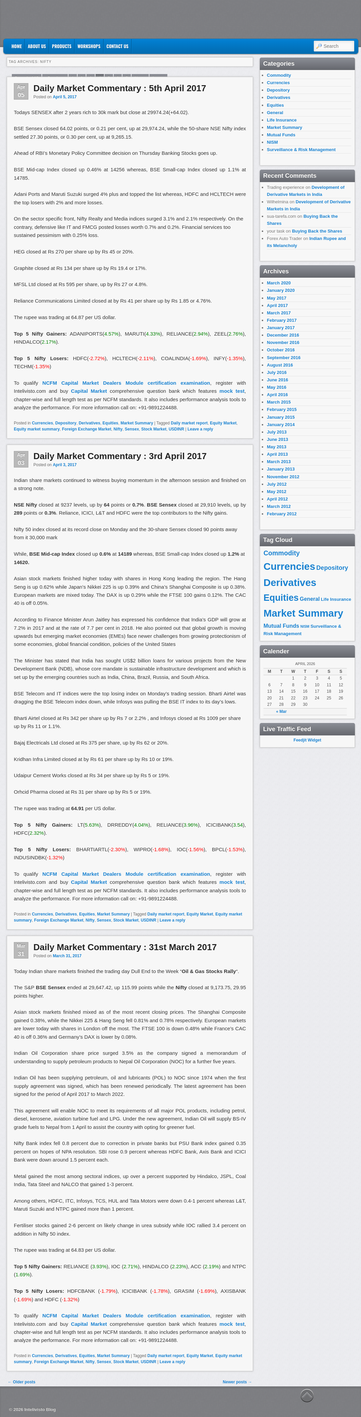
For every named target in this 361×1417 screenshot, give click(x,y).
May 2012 (276, 491)
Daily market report (189, 423)
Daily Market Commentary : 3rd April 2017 (119, 456)
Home (16, 46)
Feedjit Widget (307, 740)
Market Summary (136, 423)
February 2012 (282, 513)
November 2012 (283, 476)
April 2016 (277, 394)
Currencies (42, 423)
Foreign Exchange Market (86, 429)
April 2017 (277, 305)
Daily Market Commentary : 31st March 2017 (125, 947)
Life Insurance (282, 120)
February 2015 (282, 409)
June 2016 (277, 379)
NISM (272, 142)
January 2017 (281, 327)
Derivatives (89, 423)
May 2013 (276, 446)
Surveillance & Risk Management (301, 149)
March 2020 (279, 282)
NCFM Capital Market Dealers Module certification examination (126, 383)
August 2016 (280, 365)
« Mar (281, 711)
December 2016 (283, 335)
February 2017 (282, 320)
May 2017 (276, 298)
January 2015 (281, 417)
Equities (110, 423)
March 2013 (279, 461)
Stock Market (154, 429)
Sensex (132, 429)
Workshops (89, 46)
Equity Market (223, 423)
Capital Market (89, 391)
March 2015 (279, 402)
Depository (66, 423)
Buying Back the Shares (317, 231)
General (275, 112)
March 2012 (279, 506)
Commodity (279, 75)
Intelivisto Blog (40, 1409)
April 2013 (277, 454)
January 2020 (281, 290)
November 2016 (283, 342)
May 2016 (276, 387)
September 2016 (284, 357)
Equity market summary (37, 429)
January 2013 (281, 469)
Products (62, 46)
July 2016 (277, 372)
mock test (232, 391)
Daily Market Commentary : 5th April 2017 (119, 88)
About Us (37, 46)
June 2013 (277, 439)
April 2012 (277, 499)
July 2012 (277, 484)
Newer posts (237, 1382)
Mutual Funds (281, 134)
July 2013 (277, 432)
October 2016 (281, 349)
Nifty (117, 429)
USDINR (176, 429)
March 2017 (279, 312)
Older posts (21, 1382)
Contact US (118, 46)
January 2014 (281, 424)
